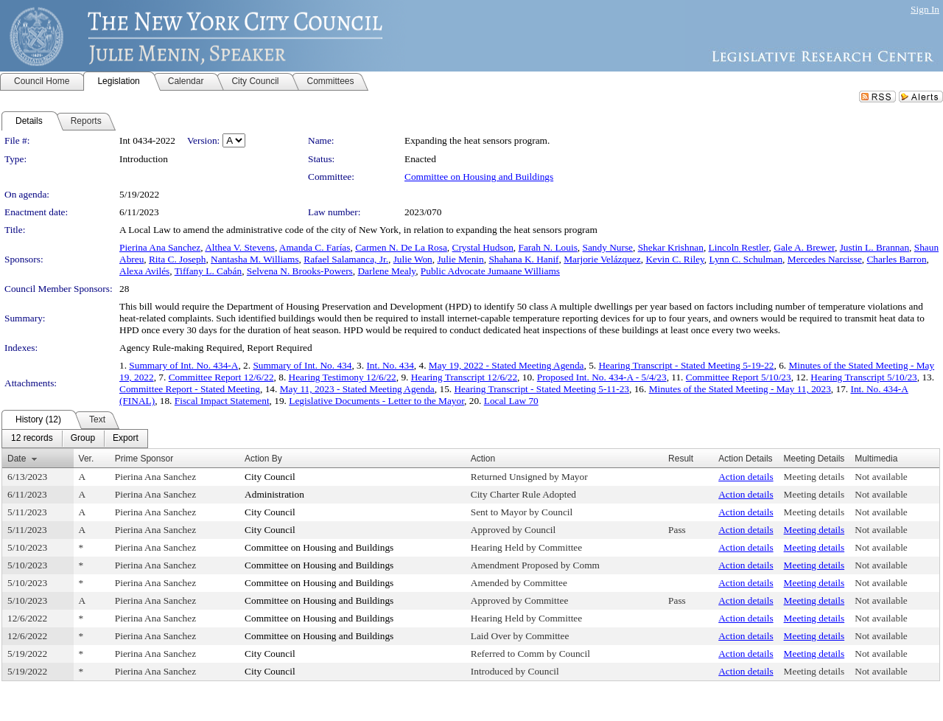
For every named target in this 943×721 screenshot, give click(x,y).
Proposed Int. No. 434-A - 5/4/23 (602, 377)
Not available (881, 476)
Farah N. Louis (548, 247)
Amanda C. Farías (315, 247)
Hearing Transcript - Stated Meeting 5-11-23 (541, 388)
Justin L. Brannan (874, 247)
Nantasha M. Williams (255, 259)
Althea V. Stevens (240, 247)
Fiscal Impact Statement (222, 400)
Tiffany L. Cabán (208, 270)
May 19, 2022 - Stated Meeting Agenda (506, 365)
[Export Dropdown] (125, 438)
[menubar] (74, 438)
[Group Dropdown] (83, 438)
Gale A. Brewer (804, 247)
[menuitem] (32, 438)
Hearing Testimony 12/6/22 (342, 377)
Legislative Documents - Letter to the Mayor (376, 400)
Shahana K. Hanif (523, 259)
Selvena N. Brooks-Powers (300, 270)
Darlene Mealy (386, 270)
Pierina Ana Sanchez (159, 247)
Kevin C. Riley (674, 259)
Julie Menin (460, 259)
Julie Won (412, 259)
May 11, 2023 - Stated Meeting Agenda (357, 388)
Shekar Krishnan (671, 247)
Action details (745, 476)
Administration (274, 494)
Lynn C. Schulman (746, 259)
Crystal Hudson (482, 247)
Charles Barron (896, 259)
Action (483, 458)
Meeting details (814, 476)
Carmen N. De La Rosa (401, 247)
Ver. (86, 458)
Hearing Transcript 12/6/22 (464, 377)
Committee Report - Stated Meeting (189, 388)
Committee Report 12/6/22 (221, 377)
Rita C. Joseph (177, 259)
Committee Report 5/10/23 (738, 377)
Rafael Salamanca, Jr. (346, 259)
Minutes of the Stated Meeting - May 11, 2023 (740, 388)
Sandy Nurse (608, 247)
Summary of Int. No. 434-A (183, 365)
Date (16, 458)
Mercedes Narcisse (825, 259)
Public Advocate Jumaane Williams (490, 270)
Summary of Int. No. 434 (302, 365)
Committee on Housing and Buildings (478, 176)
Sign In (925, 9)
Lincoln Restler (739, 247)
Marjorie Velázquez (602, 259)
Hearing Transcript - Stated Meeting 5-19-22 (686, 365)
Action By (263, 458)
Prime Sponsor (144, 458)
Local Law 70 (511, 400)
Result (680, 458)
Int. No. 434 (389, 365)
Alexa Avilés (144, 270)
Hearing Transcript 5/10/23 (863, 377)
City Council (270, 476)
